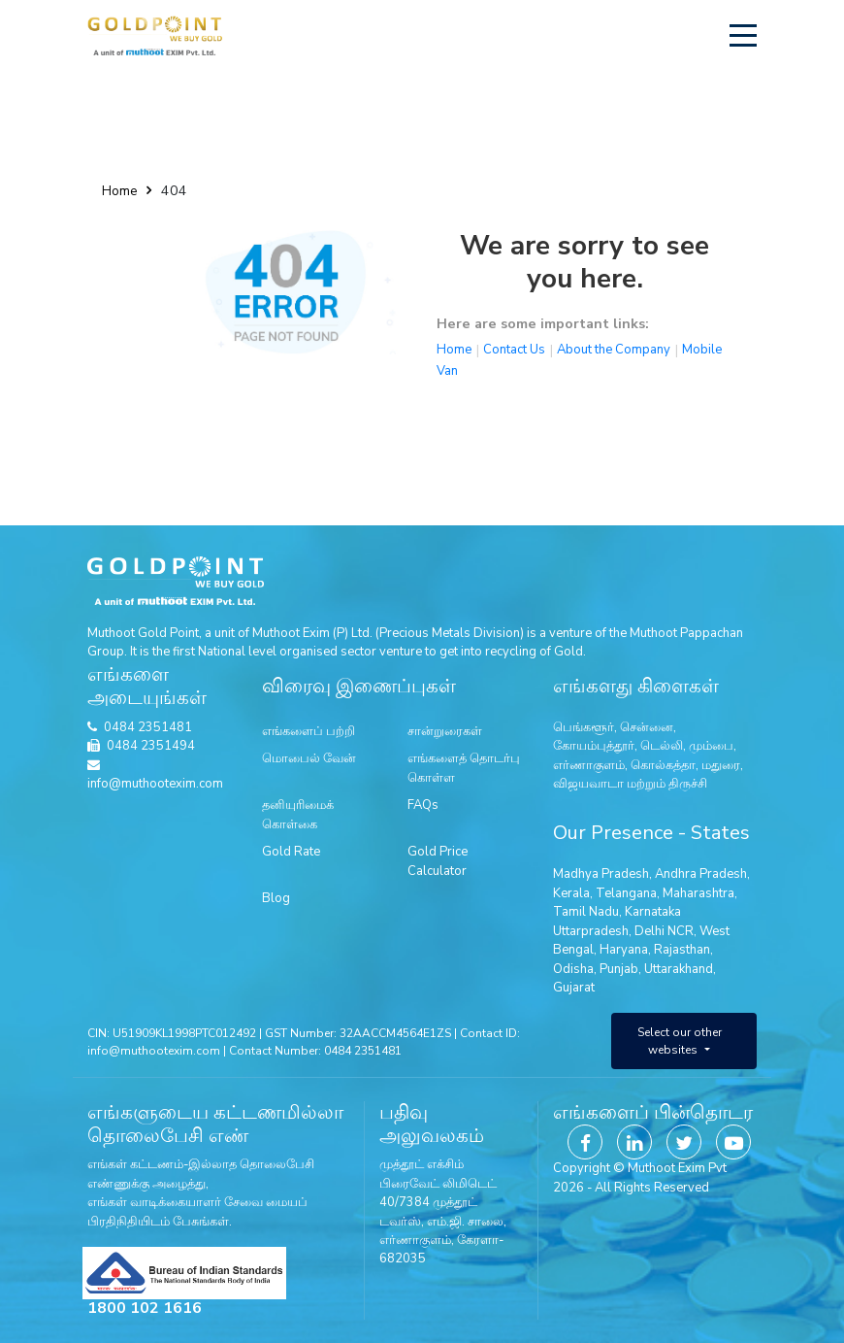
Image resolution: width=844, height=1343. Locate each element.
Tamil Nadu (586, 912)
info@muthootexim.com (155, 775)
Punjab (619, 969)
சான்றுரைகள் (444, 731)
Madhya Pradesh (601, 874)
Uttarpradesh (591, 931)
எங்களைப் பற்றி (308, 731)
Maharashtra (698, 893)
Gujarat (574, 987)
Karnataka (653, 912)
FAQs (422, 805)
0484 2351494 (151, 746)
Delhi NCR (664, 931)
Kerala (571, 893)
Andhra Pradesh (701, 874)
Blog (276, 898)
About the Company (613, 349)
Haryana (624, 949)
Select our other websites (679, 1041)
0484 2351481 (148, 727)
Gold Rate (291, 851)
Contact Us (514, 349)
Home (119, 191)
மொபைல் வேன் (309, 758)
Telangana (626, 893)
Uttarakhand (678, 969)
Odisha (573, 969)
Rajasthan (682, 949)
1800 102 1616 (144, 1308)
